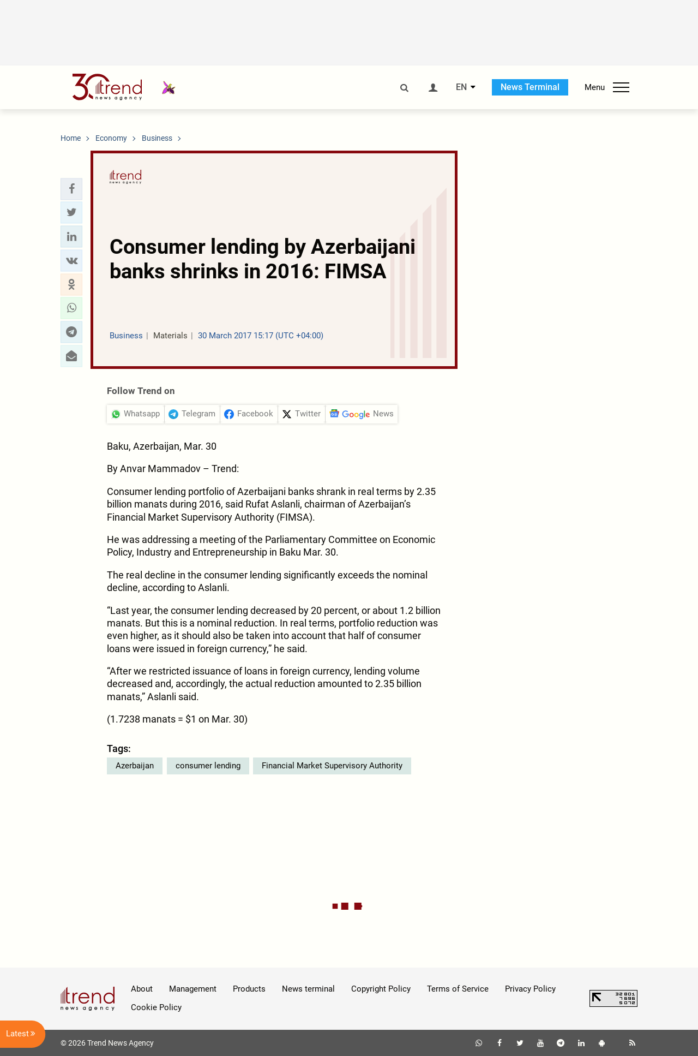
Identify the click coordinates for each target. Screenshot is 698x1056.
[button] (71, 189)
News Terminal (530, 87)
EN (461, 87)
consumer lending (208, 766)
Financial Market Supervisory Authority (332, 766)
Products (249, 989)
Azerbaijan (135, 766)
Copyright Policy (381, 989)
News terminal (308, 989)
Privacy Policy (530, 989)
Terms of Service (458, 989)
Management (192, 989)
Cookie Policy (156, 1007)
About (142, 989)
